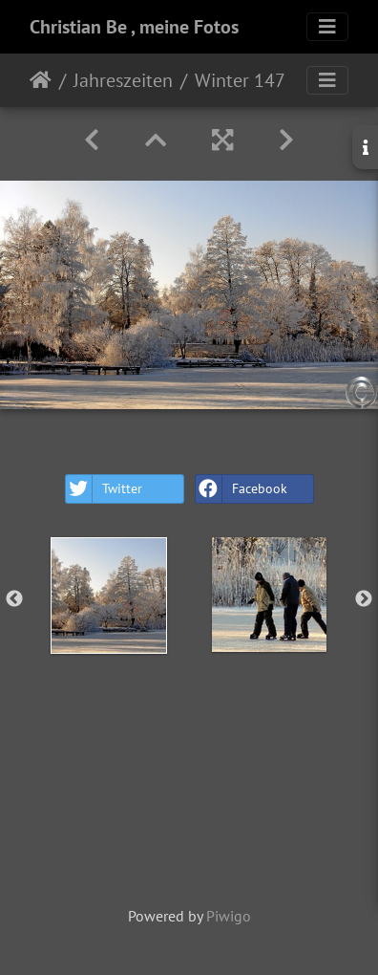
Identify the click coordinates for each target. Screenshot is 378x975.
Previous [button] (14, 599)
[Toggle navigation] (327, 26)
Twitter (104, 489)
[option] (109, 595)
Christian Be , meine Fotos (134, 26)
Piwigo (228, 915)
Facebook (241, 489)
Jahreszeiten (123, 80)
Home (41, 80)
